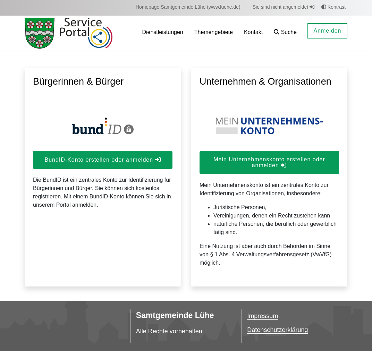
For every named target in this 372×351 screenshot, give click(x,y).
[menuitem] (188, 7)
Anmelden (327, 31)
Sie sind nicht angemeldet (283, 7)
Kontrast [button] (333, 7)
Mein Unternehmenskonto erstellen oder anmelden (269, 162)
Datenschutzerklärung (277, 329)
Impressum (262, 316)
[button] (285, 33)
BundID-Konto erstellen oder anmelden (102, 160)
